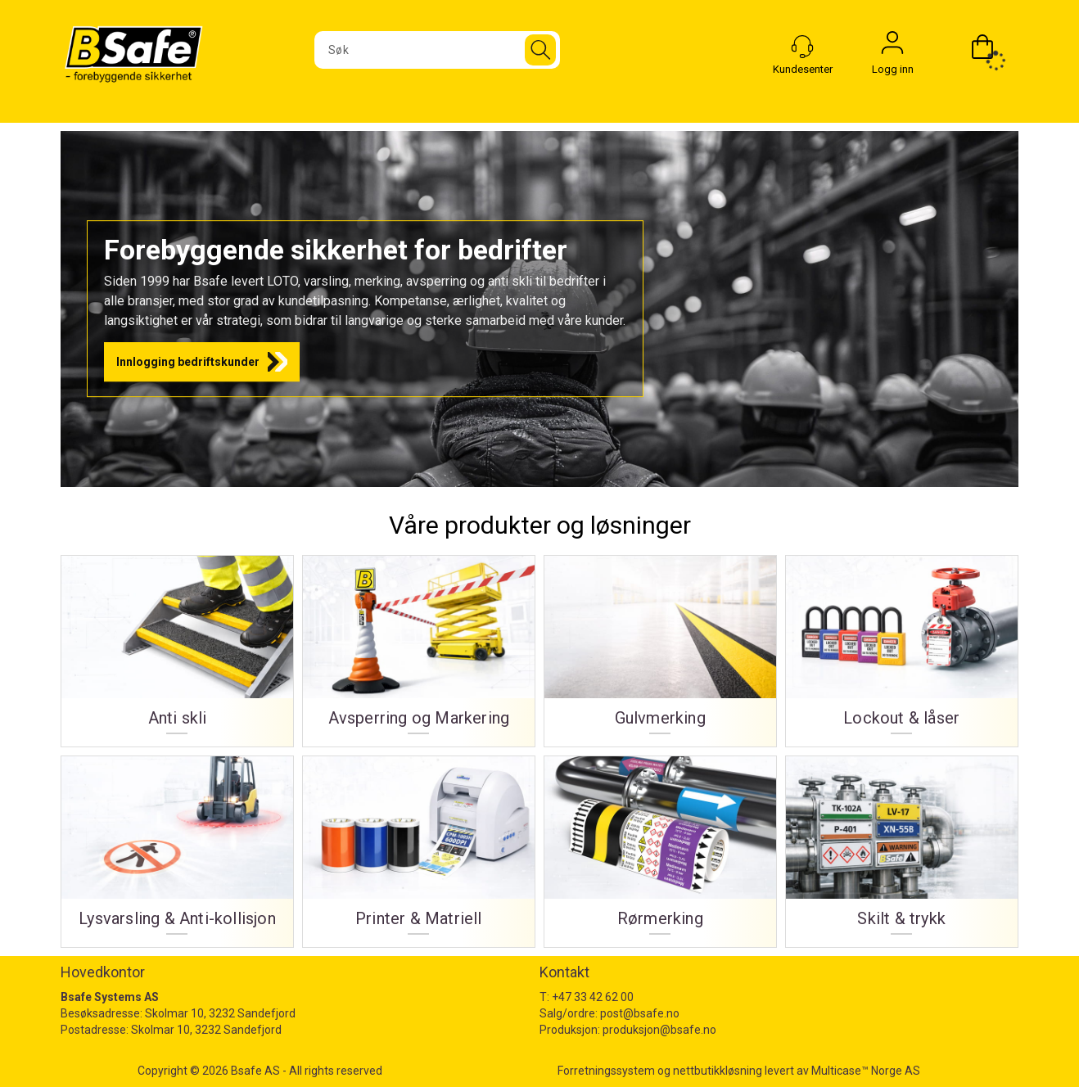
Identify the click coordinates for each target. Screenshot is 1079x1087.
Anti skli (177, 718)
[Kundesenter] (802, 46)
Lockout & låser (901, 718)
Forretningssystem (606, 1070)
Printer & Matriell (418, 918)
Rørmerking (660, 918)
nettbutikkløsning (717, 1070)
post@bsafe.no (639, 1013)
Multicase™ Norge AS (865, 1070)
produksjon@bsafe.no (659, 1029)
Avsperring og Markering (419, 718)
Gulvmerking (660, 718)
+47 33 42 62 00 (593, 997)
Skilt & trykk (901, 918)
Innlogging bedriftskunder (188, 361)
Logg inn (892, 46)
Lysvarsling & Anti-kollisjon (177, 918)
